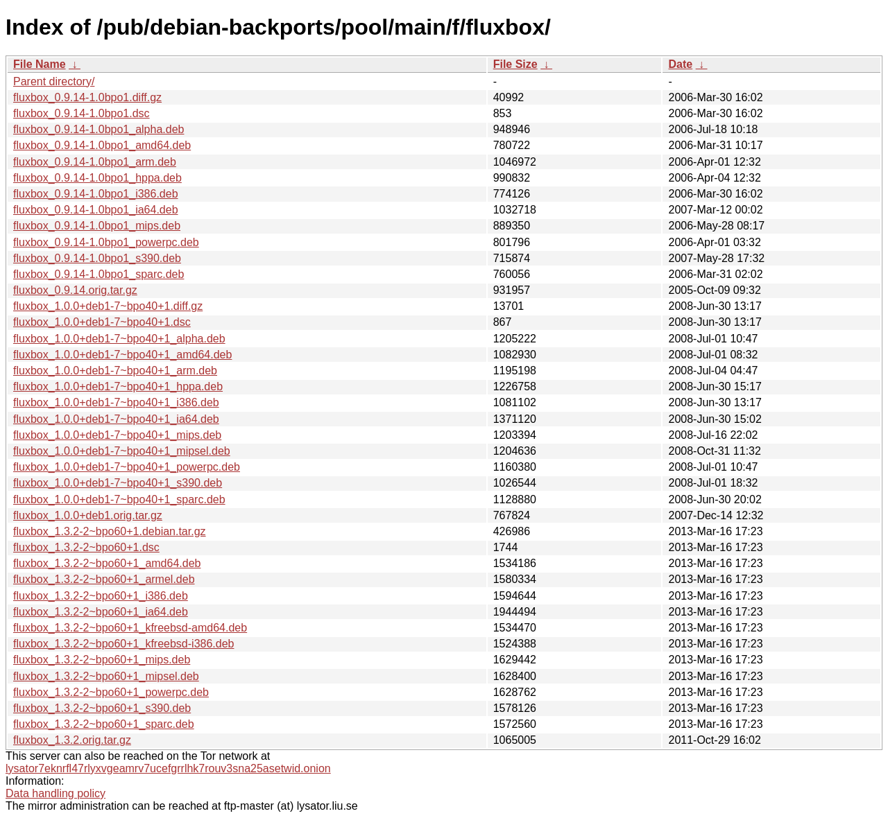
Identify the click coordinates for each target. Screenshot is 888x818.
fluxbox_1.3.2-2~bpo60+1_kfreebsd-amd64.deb (130, 628)
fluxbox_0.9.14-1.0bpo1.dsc (81, 113)
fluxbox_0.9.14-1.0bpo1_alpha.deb (98, 129)
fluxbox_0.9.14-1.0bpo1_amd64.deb (102, 145)
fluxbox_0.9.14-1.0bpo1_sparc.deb (98, 274)
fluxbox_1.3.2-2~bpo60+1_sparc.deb (103, 724)
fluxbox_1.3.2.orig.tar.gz (72, 740)
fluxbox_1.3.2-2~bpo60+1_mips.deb (101, 659)
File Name (39, 64)
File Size (515, 64)
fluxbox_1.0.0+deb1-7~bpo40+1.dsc (102, 322)
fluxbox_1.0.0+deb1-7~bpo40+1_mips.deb (117, 435)
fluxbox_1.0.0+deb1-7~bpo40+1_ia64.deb (116, 419)
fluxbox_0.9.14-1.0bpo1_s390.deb (97, 258)
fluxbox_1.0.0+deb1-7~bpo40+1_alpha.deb (119, 339)
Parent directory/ (53, 81)
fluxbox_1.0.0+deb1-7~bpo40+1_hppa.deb (118, 386)
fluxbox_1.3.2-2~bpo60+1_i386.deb (100, 596)
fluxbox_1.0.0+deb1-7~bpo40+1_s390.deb (117, 483)
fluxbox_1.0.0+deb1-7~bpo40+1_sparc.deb (119, 499)
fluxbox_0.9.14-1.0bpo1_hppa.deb (97, 178)
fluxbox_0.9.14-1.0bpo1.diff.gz (87, 97)
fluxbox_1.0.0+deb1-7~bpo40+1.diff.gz (108, 306)
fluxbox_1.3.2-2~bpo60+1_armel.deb (104, 579)
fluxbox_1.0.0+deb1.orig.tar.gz (87, 515)
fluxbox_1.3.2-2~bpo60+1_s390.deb (102, 708)
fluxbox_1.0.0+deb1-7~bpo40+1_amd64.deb (122, 354)
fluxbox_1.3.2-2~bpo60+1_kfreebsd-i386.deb (123, 644)
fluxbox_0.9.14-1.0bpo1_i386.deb (95, 194)
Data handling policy (55, 793)
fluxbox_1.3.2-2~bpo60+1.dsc (86, 547)
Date (680, 64)
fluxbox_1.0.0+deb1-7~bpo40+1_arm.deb (115, 370)
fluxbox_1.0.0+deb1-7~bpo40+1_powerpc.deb (126, 467)
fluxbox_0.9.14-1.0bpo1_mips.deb (96, 226)
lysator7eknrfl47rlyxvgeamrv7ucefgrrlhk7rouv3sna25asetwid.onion (168, 768)
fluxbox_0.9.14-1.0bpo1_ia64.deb (95, 210)
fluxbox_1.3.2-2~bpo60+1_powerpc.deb (111, 692)
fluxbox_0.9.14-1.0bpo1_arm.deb (94, 162)
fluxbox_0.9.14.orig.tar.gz (75, 290)
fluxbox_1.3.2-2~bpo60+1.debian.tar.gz (109, 531)
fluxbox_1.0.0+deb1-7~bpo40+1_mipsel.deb (121, 451)
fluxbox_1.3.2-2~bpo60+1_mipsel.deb (106, 676)
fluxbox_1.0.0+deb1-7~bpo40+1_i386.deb (116, 402)
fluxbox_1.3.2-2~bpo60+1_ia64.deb (100, 612)
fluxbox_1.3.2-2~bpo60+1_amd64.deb (106, 563)
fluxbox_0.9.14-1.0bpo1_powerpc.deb (106, 242)
